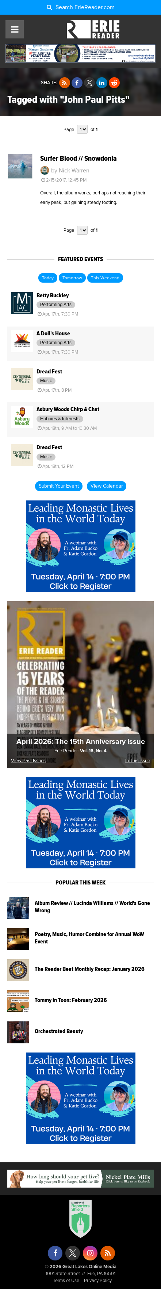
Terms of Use (66, 1280)
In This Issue (137, 761)
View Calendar (107, 486)
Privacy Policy (98, 1280)
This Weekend (105, 278)
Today (48, 278)
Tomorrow (72, 278)
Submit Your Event (59, 486)
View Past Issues (28, 761)
